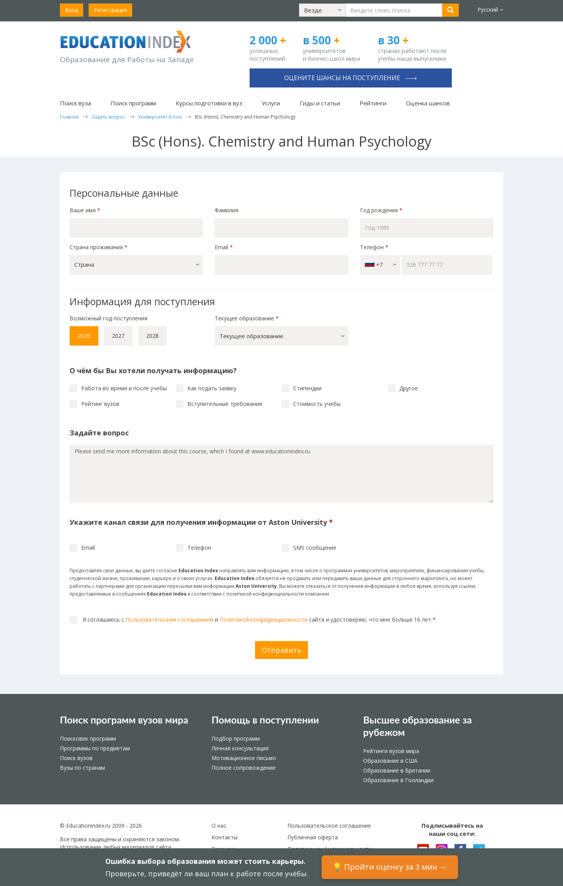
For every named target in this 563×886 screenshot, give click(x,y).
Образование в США (390, 760)
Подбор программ (236, 738)
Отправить (281, 650)
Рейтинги (373, 103)
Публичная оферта (312, 837)
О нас (219, 825)
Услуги (271, 103)
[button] (322, 10)
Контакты (225, 837)
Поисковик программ (88, 738)
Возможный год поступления (108, 318)
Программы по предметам (95, 748)
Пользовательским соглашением (169, 619)
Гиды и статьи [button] (320, 103)
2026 (84, 335)
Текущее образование (247, 318)
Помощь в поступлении (265, 719)
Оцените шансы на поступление (350, 77)
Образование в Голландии (398, 780)
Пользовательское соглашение (329, 825)
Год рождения (382, 210)
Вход (71, 10)
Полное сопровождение (244, 767)
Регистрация (110, 10)
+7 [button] (380, 264)
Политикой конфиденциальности (264, 619)
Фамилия (226, 210)
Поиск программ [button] (133, 103)
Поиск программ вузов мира (124, 719)
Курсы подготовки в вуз (209, 103)
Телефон (374, 247)
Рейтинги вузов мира (391, 751)
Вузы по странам (82, 767)
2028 (152, 335)
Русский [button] (490, 9)
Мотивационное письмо (244, 758)
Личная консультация (240, 748)
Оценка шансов (428, 103)
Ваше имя (85, 210)
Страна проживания (99, 247)
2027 (118, 335)
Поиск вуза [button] (75, 103)
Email (224, 247)
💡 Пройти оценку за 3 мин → (389, 867)
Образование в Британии (396, 770)
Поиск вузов (76, 758)
